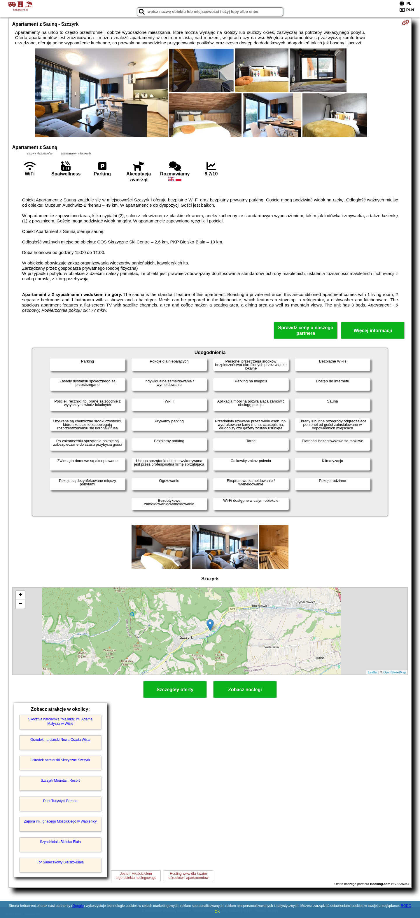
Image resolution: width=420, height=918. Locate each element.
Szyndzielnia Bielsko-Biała (60, 842)
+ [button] (20, 595)
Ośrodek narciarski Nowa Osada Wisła (60, 740)
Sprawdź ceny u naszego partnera (305, 330)
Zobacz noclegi (245, 689)
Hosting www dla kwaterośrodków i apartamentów (189, 876)
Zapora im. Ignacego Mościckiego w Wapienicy (60, 821)
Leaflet (372, 672)
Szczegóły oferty (175, 689)
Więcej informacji (373, 330)
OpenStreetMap (395, 672)
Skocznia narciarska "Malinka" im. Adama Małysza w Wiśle (60, 721)
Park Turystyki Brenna (60, 801)
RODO (406, 906)
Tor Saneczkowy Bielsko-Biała (60, 862)
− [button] (20, 604)
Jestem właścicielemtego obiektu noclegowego (136, 876)
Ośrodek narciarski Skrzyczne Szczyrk (60, 760)
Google (78, 906)
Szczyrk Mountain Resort (60, 780)
